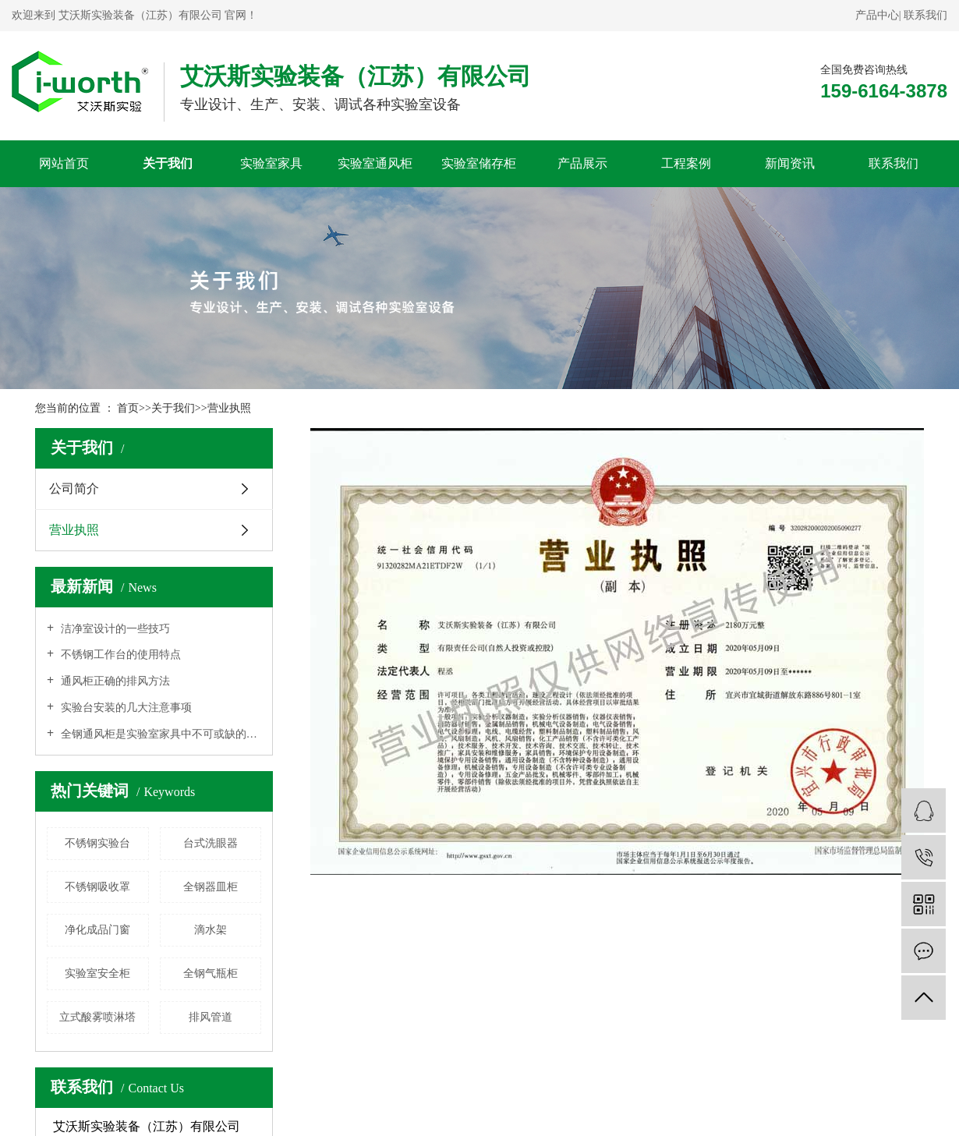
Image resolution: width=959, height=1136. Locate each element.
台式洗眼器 (210, 843)
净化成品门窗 (97, 930)
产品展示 (582, 163)
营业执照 (229, 408)
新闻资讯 (790, 163)
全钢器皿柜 (210, 887)
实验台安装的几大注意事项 (125, 707)
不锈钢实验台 (97, 843)
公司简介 (74, 488)
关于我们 (168, 163)
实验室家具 (271, 163)
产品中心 (877, 15)
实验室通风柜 (375, 163)
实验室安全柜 (97, 973)
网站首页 (64, 163)
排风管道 (210, 1017)
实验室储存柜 (478, 163)
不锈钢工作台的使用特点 (119, 654)
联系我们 (925, 15)
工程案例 (686, 163)
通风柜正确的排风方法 (114, 681)
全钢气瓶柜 (210, 973)
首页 (128, 408)
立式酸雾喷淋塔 (97, 1017)
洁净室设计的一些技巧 (114, 629)
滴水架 (210, 930)
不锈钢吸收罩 (97, 887)
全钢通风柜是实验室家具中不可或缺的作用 (159, 734)
